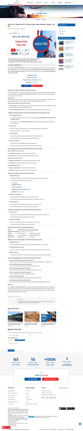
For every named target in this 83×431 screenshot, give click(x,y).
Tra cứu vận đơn (29, 399)
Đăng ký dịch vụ (50, 379)
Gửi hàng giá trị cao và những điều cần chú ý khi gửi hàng (69, 48)
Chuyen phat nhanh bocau (63, 387)
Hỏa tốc (11, 296)
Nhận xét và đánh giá (12, 337)
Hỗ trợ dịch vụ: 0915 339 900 (47, 392)
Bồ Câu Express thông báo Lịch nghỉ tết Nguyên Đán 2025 (69, 60)
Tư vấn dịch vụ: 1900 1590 (46, 390)
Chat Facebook (35, 82)
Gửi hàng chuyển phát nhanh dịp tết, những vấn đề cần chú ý (69, 67)
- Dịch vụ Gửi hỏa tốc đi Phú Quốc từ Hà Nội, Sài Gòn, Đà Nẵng (24, 58)
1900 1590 (33, 379)
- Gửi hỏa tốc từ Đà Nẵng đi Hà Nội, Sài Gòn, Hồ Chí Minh (22, 60)
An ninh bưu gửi (10, 404)
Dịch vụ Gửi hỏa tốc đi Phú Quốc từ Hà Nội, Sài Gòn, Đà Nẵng (69, 42)
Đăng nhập (68, 2)
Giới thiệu (38, 2)
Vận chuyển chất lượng (70, 429)
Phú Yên (19, 296)
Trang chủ (30, 2)
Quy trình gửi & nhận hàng (12, 393)
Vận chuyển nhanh (53, 429)
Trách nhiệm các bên (11, 395)
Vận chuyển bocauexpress (44, 429)
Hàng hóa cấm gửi (11, 397)
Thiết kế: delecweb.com (25, 429)
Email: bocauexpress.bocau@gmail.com (49, 394)
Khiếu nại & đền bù (11, 390)
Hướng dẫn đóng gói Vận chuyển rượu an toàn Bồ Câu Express (69, 54)
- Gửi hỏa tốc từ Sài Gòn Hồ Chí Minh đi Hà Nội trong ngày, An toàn (25, 61)
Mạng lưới (27, 397)
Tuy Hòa (15, 296)
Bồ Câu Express (30, 67)
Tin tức (53, 2)
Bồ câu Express (20, 299)
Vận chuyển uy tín (61, 429)
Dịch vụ (46, 2)
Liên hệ (60, 2)
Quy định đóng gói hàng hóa (13, 401)
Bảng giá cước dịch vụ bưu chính (31, 404)
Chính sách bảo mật (11, 399)
